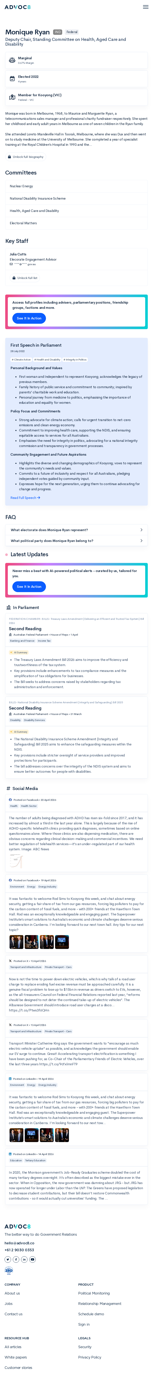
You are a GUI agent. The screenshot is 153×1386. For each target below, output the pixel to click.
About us (12, 1293)
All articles (13, 1347)
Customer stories (18, 1368)
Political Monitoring (94, 1293)
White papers (16, 1357)
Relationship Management (99, 1304)
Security (84, 1347)
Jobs (9, 1304)
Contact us (14, 1314)
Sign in (84, 1324)
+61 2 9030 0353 (19, 1250)
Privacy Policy (89, 1357)
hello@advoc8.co (19, 1243)
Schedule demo (91, 1314)
